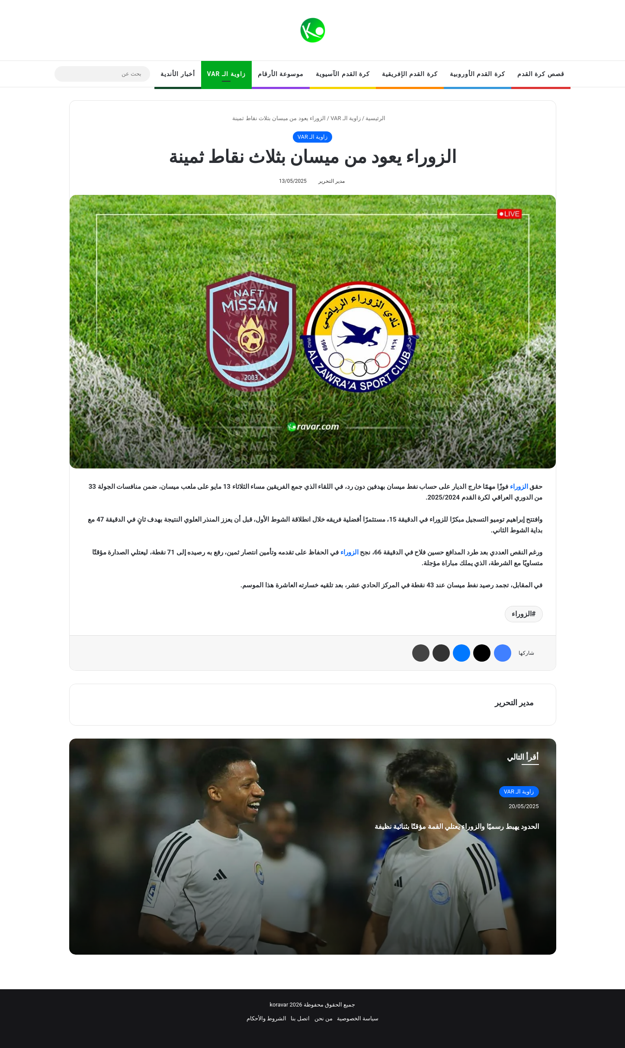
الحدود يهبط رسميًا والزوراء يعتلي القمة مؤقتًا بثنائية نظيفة (421, 833)
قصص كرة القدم (540, 73)
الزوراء (519, 487)
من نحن (323, 1018)
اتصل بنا (300, 1018)
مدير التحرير (331, 181)
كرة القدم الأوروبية (477, 73)
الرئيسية (378, 118)
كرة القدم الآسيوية (343, 73)
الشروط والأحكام (266, 1018)
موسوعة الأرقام (281, 73)
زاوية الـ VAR (226, 73)
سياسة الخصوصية (357, 1018)
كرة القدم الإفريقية (410, 73)
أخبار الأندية (177, 73)
